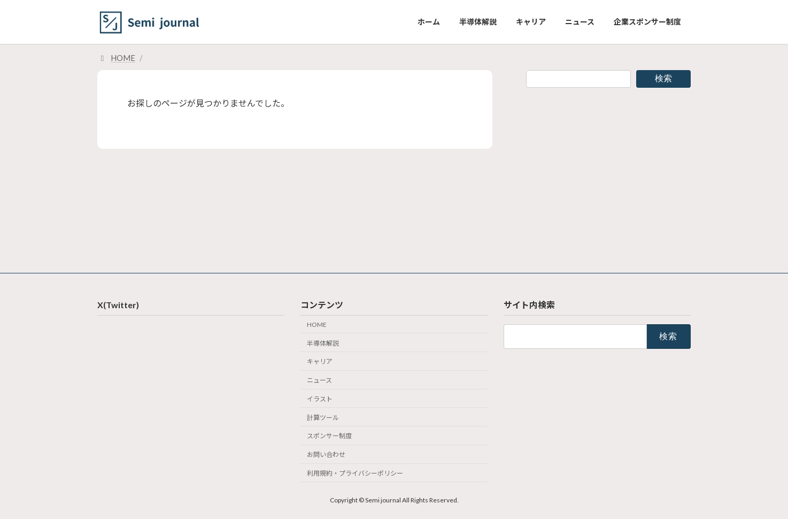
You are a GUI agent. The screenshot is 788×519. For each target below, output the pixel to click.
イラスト (320, 399)
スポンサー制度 (329, 436)
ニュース (319, 380)
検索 (663, 78)
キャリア (320, 361)
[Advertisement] (608, 172)
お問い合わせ (326, 455)
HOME (317, 324)
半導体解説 (323, 343)
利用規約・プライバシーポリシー (355, 473)
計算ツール (323, 417)
